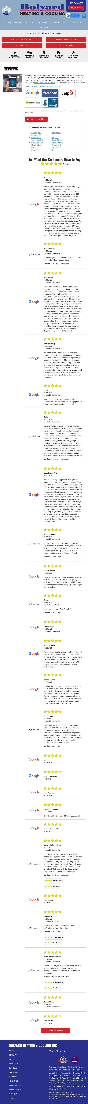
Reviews (17, 23)
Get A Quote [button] (22, 45)
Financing (66, 23)
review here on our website (44, 83)
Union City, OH (57, 140)
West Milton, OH (68, 1081)
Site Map (16, 1094)
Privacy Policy (14, 1089)
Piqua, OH (35, 148)
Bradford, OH (36, 136)
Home (9, 23)
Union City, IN (57, 138)
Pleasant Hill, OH (78, 1076)
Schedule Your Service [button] (22, 39)
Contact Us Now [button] (76, 8)
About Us (77, 23)
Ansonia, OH (36, 131)
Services (46, 23)
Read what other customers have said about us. (42, 86)
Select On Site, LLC (66, 1090)
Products (36, 23)
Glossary (17, 1098)
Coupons (56, 23)
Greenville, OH (37, 140)
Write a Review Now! (36, 117)
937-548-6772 (57, 1048)
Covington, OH (37, 138)
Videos (26, 23)
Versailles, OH (57, 143)
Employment (44, 27)
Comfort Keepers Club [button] (66, 39)
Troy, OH (55, 136)
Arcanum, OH (36, 133)
